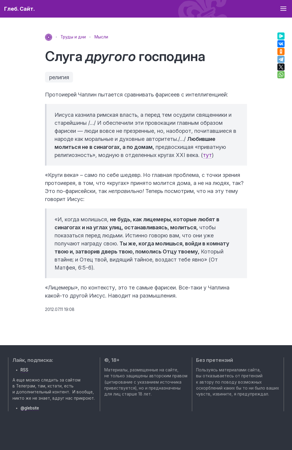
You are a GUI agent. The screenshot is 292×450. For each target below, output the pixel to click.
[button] (283, 8)
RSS (24, 370)
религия (59, 77)
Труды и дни (73, 37)
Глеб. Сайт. (19, 9)
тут (207, 155)
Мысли (101, 37)
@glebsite (30, 408)
